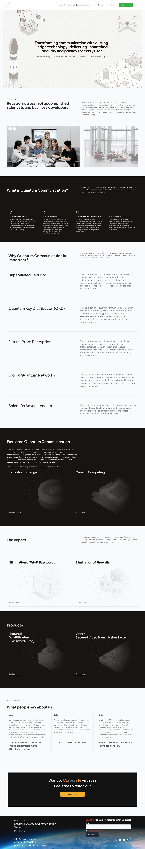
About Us (62, 5)
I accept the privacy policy (96, 830)
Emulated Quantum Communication (81, 5)
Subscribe (92, 835)
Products (111, 5)
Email (87, 823)
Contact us (126, 5)
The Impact (101, 5)
